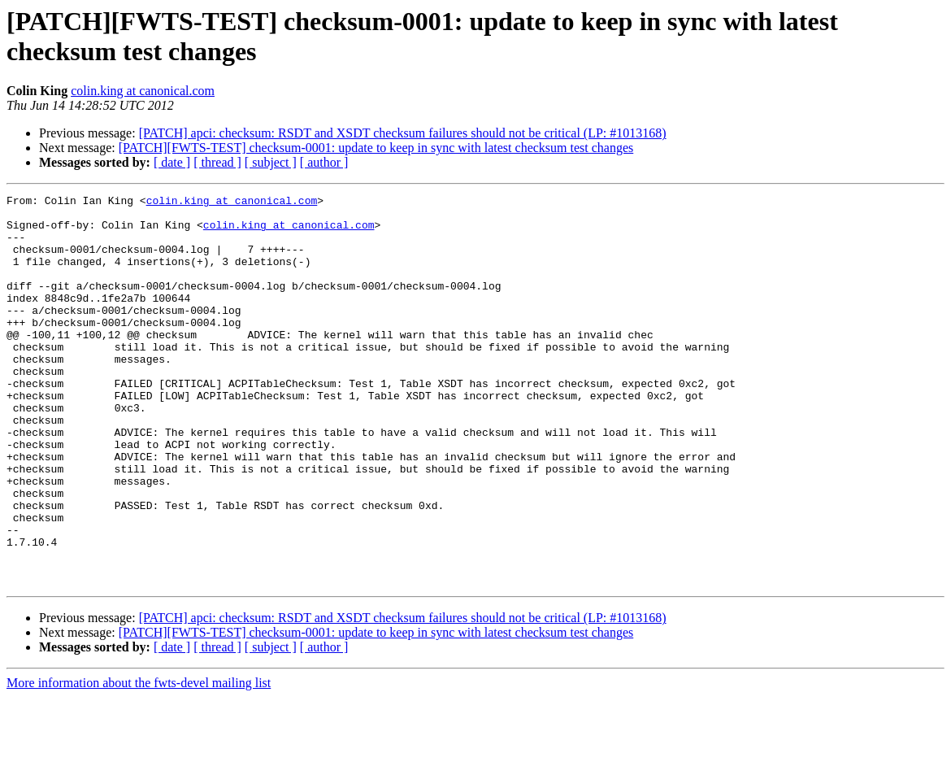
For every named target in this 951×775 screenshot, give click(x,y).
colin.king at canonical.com (143, 91)
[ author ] (324, 162)
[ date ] (172, 162)
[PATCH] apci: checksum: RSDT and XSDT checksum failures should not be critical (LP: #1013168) (403, 133)
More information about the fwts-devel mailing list (139, 761)
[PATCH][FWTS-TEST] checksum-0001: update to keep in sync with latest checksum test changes (376, 148)
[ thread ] (217, 162)
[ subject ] (271, 162)
